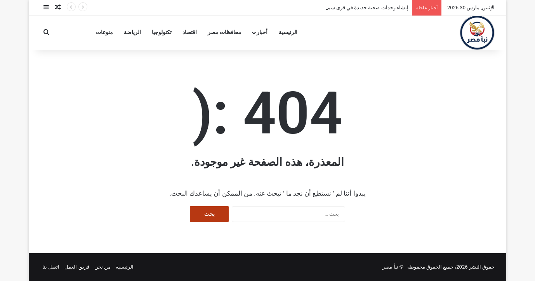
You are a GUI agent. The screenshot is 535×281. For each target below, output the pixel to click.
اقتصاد (189, 32)
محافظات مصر (225, 32)
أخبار (262, 32)
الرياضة (132, 32)
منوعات (104, 32)
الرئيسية (288, 32)
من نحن (102, 267)
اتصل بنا (50, 267)
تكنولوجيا (162, 32)
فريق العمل (76, 267)
